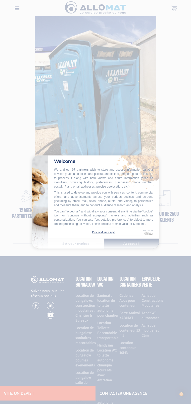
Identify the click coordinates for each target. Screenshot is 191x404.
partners (83, 169)
